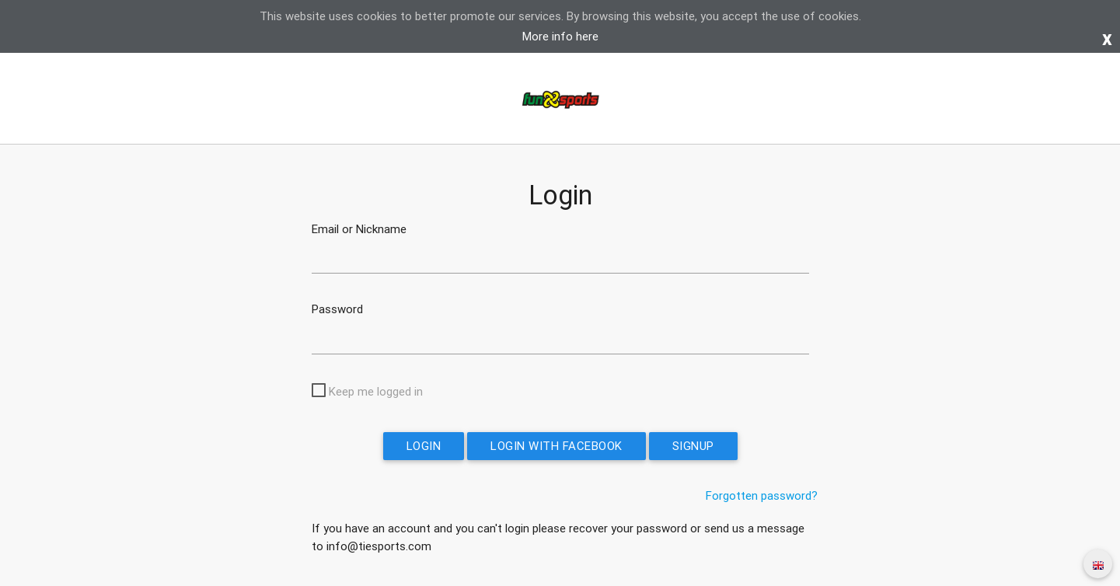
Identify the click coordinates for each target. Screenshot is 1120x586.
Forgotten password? (762, 495)
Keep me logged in (376, 391)
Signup (693, 445)
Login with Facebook (556, 445)
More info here (560, 36)
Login (423, 445)
